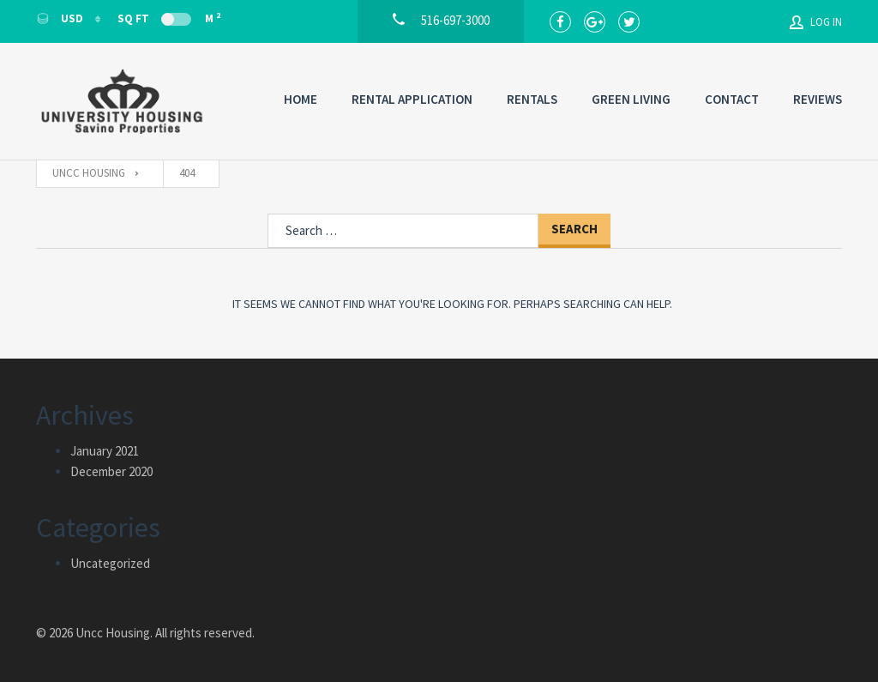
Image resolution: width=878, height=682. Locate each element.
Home (300, 99)
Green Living (631, 99)
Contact (732, 99)
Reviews (817, 99)
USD (61, 18)
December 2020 (111, 471)
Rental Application (412, 99)
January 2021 (104, 451)
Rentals (532, 99)
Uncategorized (110, 563)
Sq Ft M (168, 18)
